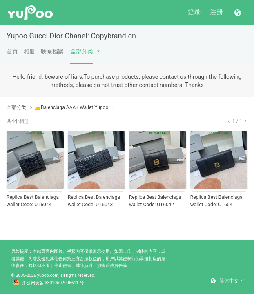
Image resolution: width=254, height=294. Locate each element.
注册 (216, 12)
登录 (194, 12)
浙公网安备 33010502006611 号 (48, 283)
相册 (29, 51)
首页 (12, 51)
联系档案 (52, 51)
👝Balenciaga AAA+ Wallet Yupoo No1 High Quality (74, 107)
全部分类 (81, 51)
